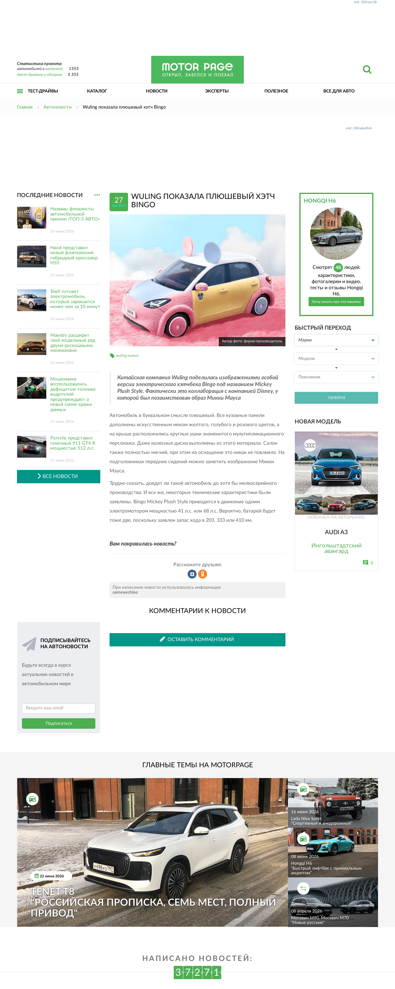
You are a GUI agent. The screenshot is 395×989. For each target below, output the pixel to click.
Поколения (336, 377)
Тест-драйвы (43, 91)
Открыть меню (20, 98)
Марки (336, 340)
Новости (157, 91)
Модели (336, 358)
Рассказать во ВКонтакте (192, 574)
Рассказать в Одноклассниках (202, 574)
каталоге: (54, 69)
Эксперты (217, 91)
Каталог (97, 91)
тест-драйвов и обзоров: (39, 75)
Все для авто (339, 91)
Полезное (276, 91)
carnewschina (125, 592)
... (97, 195)
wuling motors (127, 355)
